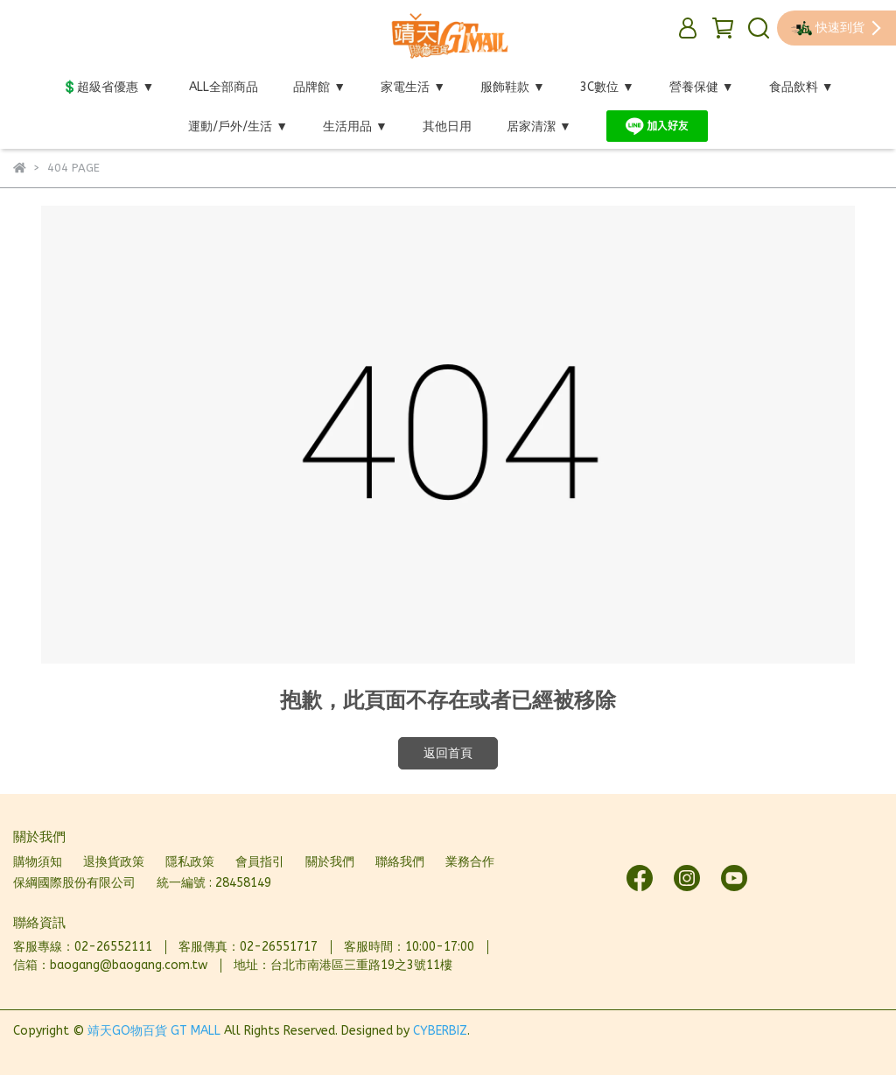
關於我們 (329, 861)
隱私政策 (189, 861)
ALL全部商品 (223, 87)
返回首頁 (448, 753)
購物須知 (37, 861)
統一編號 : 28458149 (214, 882)
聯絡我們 (399, 861)
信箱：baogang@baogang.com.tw (110, 965)
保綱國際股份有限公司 (74, 882)
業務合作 (469, 861)
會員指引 (259, 861)
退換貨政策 (113, 861)
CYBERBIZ (440, 1030)
